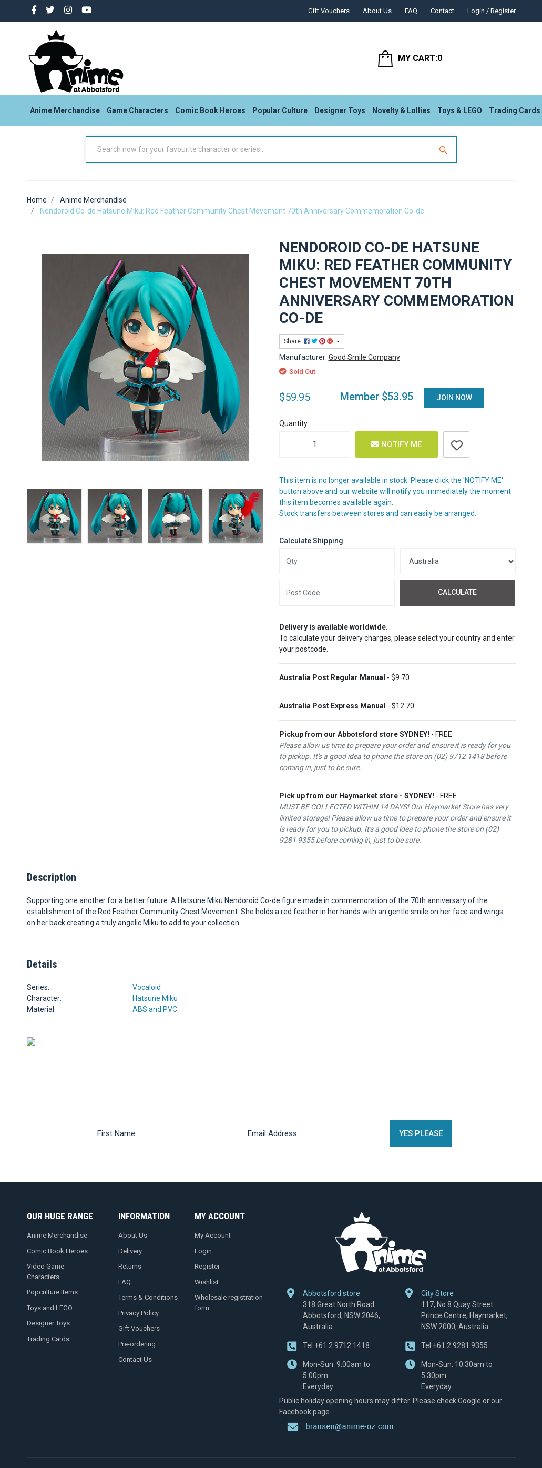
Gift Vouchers (329, 11)
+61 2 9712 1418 (336, 1306)
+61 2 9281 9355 (454, 1306)
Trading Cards (48, 1348)
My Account (213, 1245)
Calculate (457, 602)
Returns (129, 1276)
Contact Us (135, 1369)
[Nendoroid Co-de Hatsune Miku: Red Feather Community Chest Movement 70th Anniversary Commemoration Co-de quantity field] (314, 454)
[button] (456, 454)
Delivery (130, 1260)
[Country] (458, 571)
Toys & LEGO (459, 113)
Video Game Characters (45, 1281)
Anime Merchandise (65, 113)
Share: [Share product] (309, 351)
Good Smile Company (364, 367)
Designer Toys (339, 113)
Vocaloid (146, 997)
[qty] (337, 571)
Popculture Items (52, 1302)
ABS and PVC (154, 1019)
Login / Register (491, 11)
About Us (377, 11)
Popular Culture (280, 113)
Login (203, 1260)
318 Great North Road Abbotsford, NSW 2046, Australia (341, 1276)
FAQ (411, 11)
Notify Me (396, 454)
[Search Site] (444, 159)
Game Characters (137, 113)
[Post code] (337, 603)
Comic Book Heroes (210, 113)
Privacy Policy (138, 1323)
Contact (442, 11)
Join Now (454, 407)
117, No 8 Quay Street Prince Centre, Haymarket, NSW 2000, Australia (464, 1276)
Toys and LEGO (50, 1317)
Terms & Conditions (148, 1307)
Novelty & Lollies (401, 113)
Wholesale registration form (229, 1312)
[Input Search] (259, 159)
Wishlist (207, 1291)
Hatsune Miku (155, 1008)
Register (207, 1276)
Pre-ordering (137, 1354)
